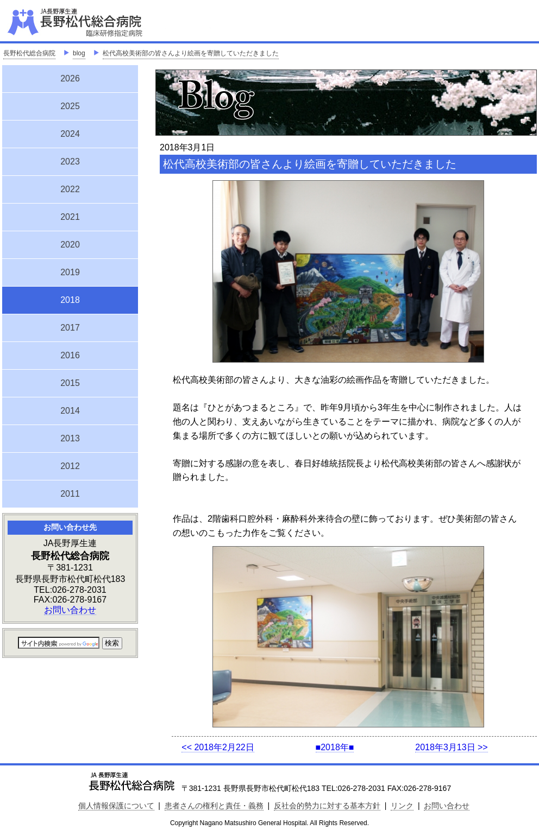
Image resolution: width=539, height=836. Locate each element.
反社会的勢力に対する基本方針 (327, 805)
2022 (70, 189)
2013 (70, 438)
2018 (70, 298)
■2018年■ (335, 747)
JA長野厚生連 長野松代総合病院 (108, 21)
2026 (70, 78)
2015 (70, 383)
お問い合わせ (70, 610)
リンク (402, 805)
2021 (70, 216)
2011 (70, 493)
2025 (70, 106)
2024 (70, 133)
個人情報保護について (116, 805)
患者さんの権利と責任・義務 (214, 805)
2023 (70, 161)
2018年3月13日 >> (451, 747)
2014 (70, 410)
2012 (70, 466)
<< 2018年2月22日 (217, 747)
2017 (70, 327)
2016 (70, 355)
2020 (70, 244)
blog (79, 53)
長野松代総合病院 (29, 53)
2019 (70, 272)
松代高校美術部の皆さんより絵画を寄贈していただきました (191, 53)
